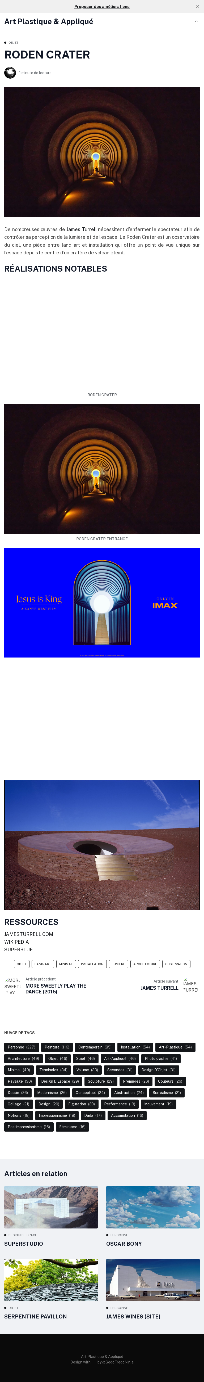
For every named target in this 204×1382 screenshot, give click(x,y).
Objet (13, 42)
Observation (176, 964)
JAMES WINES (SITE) (133, 1316)
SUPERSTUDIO (23, 1244)
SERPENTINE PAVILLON (35, 1316)
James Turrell (82, 229)
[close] (197, 6)
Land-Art (43, 964)
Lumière (118, 964)
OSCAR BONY (124, 1244)
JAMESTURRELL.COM (28, 934)
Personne (119, 1235)
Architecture (145, 964)
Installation (92, 964)
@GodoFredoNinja (118, 1362)
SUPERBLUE (18, 949)
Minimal (66, 964)
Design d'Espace (22, 1235)
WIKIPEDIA (16, 942)
